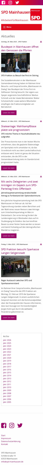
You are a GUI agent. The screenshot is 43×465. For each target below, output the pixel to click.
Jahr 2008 (7, 393)
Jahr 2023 (7, 349)
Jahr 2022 (7, 352)
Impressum (6, 438)
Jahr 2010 (7, 387)
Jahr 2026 (7, 340)
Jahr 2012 (7, 381)
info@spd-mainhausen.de (12, 461)
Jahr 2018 (7, 363)
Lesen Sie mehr (9, 113)
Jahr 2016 (7, 369)
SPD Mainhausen (15, 12)
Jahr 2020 (7, 358)
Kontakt (4, 444)
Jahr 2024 (7, 346)
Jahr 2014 (7, 375)
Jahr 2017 (7, 366)
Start (3, 435)
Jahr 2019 (7, 360)
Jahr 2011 (7, 384)
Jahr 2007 (7, 396)
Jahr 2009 (7, 390)
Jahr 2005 (7, 402)
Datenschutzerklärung (10, 441)
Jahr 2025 (7, 343)
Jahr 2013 (7, 378)
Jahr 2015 (7, 372)
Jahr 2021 (7, 355)
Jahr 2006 (7, 399)
